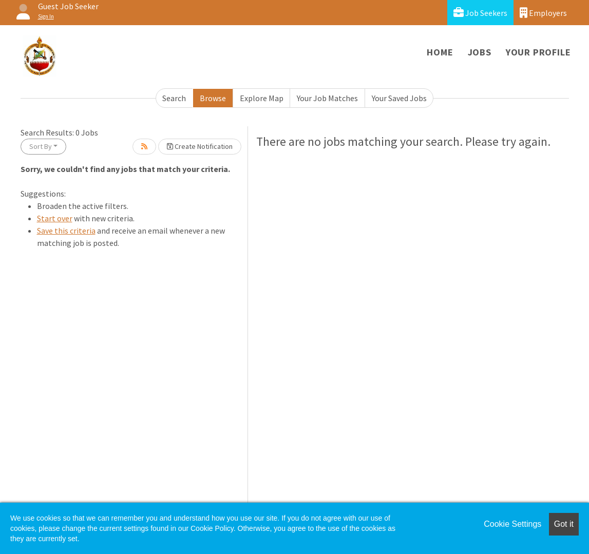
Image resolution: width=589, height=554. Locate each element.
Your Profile (538, 52)
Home (440, 52)
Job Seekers (480, 12)
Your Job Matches (327, 98)
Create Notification (200, 146)
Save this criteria (66, 230)
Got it (564, 524)
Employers (543, 12)
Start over (54, 218)
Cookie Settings (512, 524)
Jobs (479, 52)
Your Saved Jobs (399, 98)
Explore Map (261, 98)
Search (174, 98)
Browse (213, 98)
